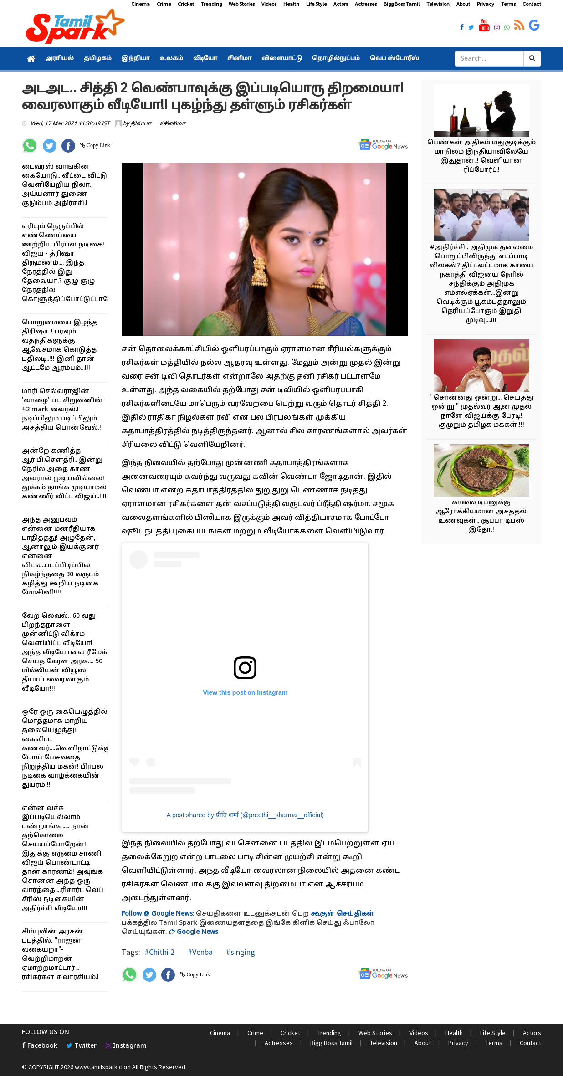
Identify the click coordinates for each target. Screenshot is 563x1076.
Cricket (186, 3)
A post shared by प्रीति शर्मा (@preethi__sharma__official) (245, 815)
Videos (268, 3)
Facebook (39, 1046)
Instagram (126, 1046)
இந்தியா (136, 58)
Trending (211, 3)
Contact (531, 3)
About (463, 3)
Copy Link (97, 145)
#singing (239, 952)
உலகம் (171, 58)
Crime (164, 3)
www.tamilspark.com (103, 1067)
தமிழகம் (98, 58)
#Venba (199, 952)
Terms (508, 3)
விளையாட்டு (281, 58)
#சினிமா (172, 124)
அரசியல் (60, 58)
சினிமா (239, 58)
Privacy (485, 3)
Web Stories (242, 3)
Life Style (316, 3)
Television (438, 3)
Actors (340, 3)
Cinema (140, 3)
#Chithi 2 (159, 952)
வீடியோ (205, 58)
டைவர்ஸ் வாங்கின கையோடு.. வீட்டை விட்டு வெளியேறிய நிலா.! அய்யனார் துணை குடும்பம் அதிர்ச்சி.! (64, 185)
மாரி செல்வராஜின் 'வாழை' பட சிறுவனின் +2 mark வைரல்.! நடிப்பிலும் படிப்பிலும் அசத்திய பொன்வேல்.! (62, 410)
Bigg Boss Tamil (402, 3)
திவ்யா (140, 124)
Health (291, 3)
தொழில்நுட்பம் (336, 58)
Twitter (82, 1046)
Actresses (366, 3)
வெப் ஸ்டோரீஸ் (394, 58)
